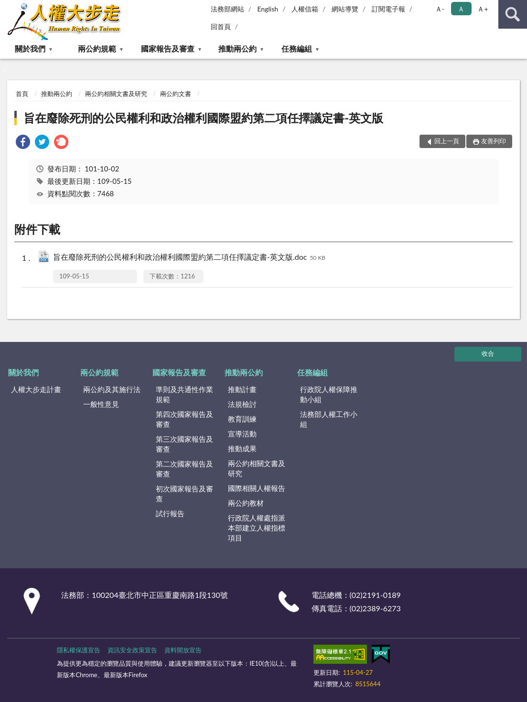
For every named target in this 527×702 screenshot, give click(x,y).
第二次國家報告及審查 (184, 468)
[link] (23, 143)
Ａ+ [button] (482, 9)
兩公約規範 (97, 48)
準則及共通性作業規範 (184, 394)
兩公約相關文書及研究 (116, 93)
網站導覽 (345, 9)
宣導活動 (242, 433)
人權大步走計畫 (36, 389)
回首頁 (221, 26)
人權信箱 (304, 9)
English (267, 9)
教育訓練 (242, 419)
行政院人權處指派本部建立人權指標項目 (256, 527)
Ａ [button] (461, 9)
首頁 (22, 93)
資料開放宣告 (183, 650)
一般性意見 (101, 404)
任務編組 (296, 48)
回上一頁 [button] (446, 141)
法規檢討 (242, 404)
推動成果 (242, 448)
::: (7, 7)
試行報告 (170, 513)
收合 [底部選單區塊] (488, 353)
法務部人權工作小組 (328, 419)
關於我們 (30, 48)
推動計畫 (242, 389)
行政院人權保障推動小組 (328, 394)
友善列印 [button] (493, 141)
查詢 (512, 14)
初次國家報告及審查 (184, 493)
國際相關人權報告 (256, 488)
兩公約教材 (246, 503)
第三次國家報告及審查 (184, 444)
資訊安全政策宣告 (132, 650)
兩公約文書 (175, 93)
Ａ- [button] (439, 9)
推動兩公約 (237, 48)
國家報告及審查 (167, 48)
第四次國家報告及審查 (184, 419)
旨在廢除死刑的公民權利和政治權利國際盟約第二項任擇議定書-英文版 (203, 118)
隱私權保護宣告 (78, 650)
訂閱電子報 (388, 9)
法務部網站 (227, 9)
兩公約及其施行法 (111, 389)
